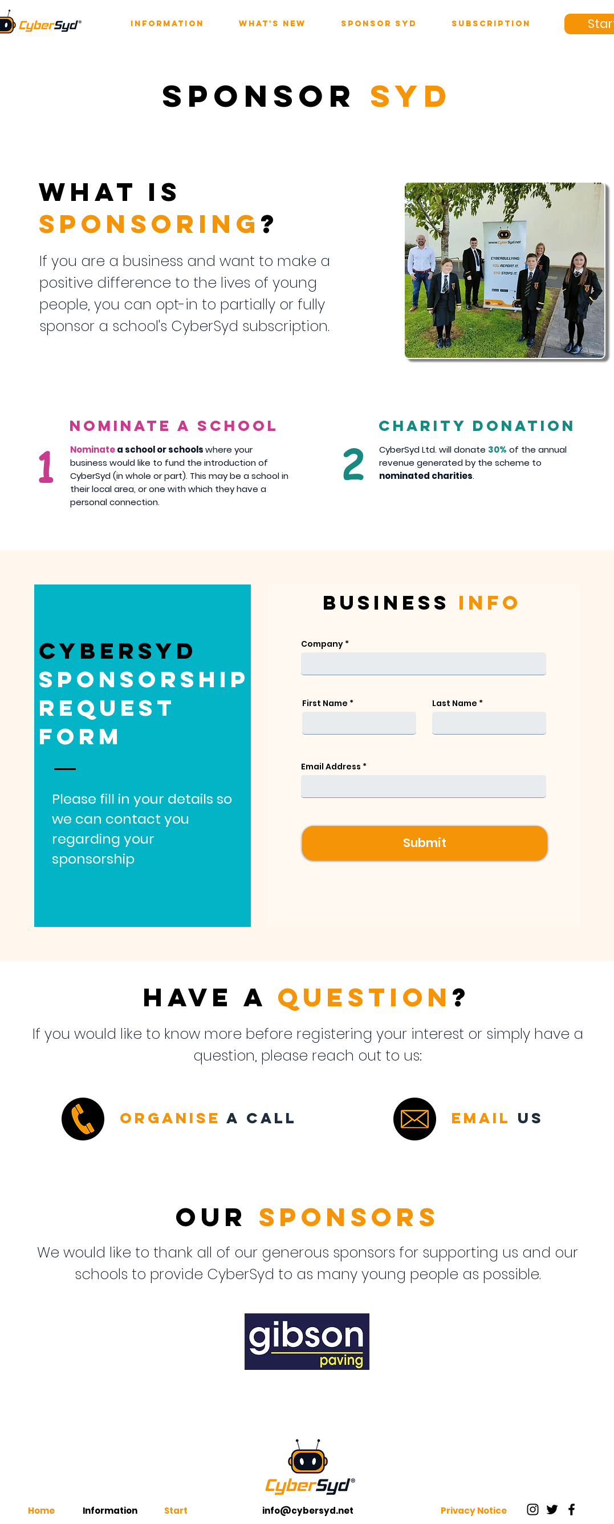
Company (322, 644)
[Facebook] (571, 1509)
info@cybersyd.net (307, 1511)
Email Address (331, 767)
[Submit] (424, 843)
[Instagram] (532, 1509)
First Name (325, 703)
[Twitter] (552, 1509)
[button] (167, 24)
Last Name (454, 703)
